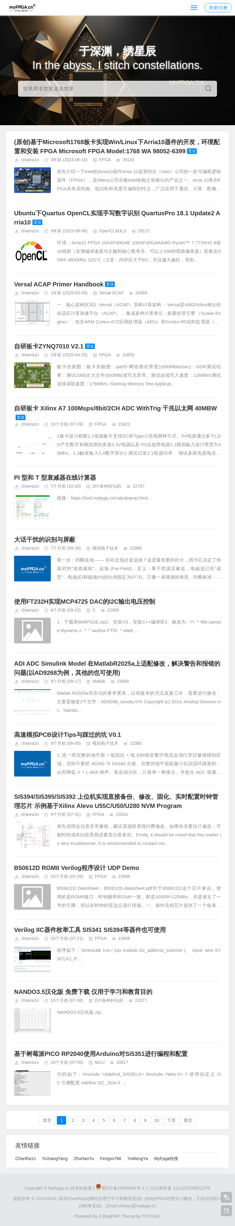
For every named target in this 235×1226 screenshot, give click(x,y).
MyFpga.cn (58, 1188)
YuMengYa (137, 1158)
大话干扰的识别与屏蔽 (44, 539)
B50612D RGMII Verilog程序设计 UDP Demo (76, 867)
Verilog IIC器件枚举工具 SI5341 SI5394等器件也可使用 (90, 929)
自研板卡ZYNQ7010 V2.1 (49, 346)
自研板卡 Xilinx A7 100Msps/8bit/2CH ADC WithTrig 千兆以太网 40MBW (115, 408)
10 (156, 1120)
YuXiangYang (55, 1158)
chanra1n (30, 159)
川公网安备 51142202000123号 (180, 1188)
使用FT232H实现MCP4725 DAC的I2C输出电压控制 (84, 601)
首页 (47, 1120)
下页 (171, 1120)
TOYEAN (150, 1216)
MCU (100, 1062)
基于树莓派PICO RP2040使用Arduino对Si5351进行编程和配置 (101, 1053)
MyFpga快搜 (166, 1158)
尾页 (188, 1120)
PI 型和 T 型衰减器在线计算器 (55, 477)
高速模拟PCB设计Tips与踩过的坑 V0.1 (67, 734)
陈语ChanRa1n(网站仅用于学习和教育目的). (101, 1198)
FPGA (105, 159)
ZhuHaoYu (84, 1158)
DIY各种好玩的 (106, 486)
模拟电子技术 (105, 548)
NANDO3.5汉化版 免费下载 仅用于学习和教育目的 (83, 991)
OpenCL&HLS (112, 230)
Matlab (98, 681)
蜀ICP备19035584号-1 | (124, 1188)
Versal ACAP (111, 292)
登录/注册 (218, 7)
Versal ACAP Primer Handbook (58, 284)
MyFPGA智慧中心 (166, 1198)
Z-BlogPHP (109, 1216)
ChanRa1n (25, 1158)
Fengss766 (110, 1158)
